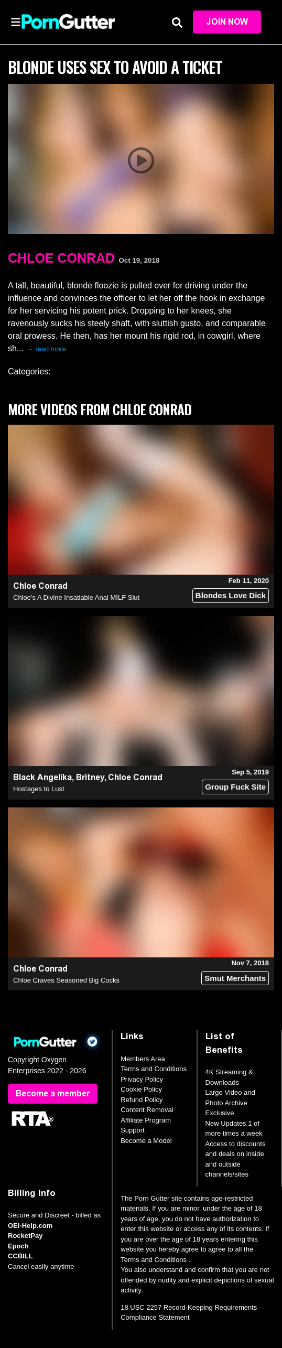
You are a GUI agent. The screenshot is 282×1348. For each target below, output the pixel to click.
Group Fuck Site (235, 786)
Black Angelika (42, 777)
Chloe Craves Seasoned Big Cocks (66, 980)
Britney (90, 777)
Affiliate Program (146, 1120)
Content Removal (147, 1110)
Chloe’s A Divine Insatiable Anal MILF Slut (76, 597)
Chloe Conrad (61, 258)
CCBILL (20, 1256)
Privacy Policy (142, 1079)
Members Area (143, 1059)
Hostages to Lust (38, 789)
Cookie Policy (141, 1089)
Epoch (18, 1246)
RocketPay (25, 1235)
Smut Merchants (235, 978)
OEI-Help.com (30, 1226)
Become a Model (146, 1141)
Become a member (53, 1093)
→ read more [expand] (46, 349)
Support (133, 1130)
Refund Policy (141, 1100)
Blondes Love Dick (231, 595)
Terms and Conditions (154, 1069)
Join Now (227, 22)
